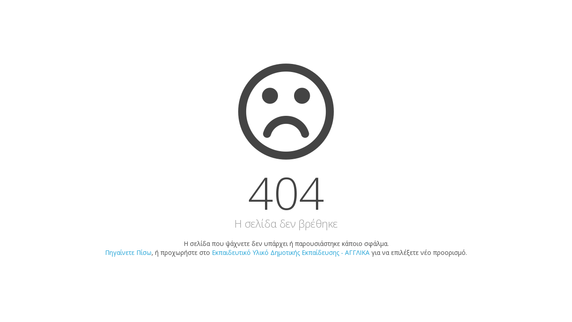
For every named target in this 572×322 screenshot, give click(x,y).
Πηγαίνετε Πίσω (128, 252)
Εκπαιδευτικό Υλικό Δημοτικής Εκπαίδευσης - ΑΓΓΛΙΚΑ (291, 252)
